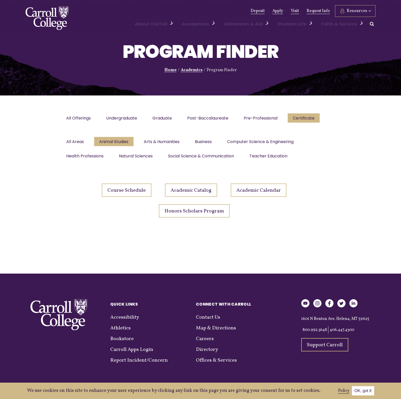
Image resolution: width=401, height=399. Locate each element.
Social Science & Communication (204, 158)
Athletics (168, 11)
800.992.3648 (315, 333)
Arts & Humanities (164, 143)
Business (206, 143)
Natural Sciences (137, 158)
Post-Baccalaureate (211, 119)
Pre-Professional (265, 119)
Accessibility (124, 320)
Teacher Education (272, 158)
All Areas (75, 143)
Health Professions (85, 158)
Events (207, 11)
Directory (207, 352)
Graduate (164, 119)
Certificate (309, 119)
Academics (192, 70)
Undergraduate (123, 119)
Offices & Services (216, 363)
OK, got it (363, 391)
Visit (295, 11)
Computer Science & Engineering (265, 143)
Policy (343, 390)
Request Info (318, 11)
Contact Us (208, 320)
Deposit (258, 11)
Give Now (121, 11)
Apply (277, 11)
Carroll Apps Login (131, 352)
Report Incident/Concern (139, 363)
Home (170, 70)
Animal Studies (115, 143)
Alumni (145, 11)
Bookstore (122, 342)
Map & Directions (216, 331)
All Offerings (79, 119)
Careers (205, 342)
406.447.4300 (342, 333)
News (188, 11)
